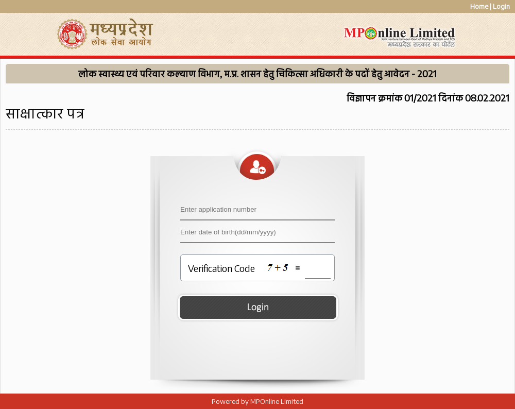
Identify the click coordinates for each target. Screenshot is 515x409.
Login (501, 6)
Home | (480, 6)
